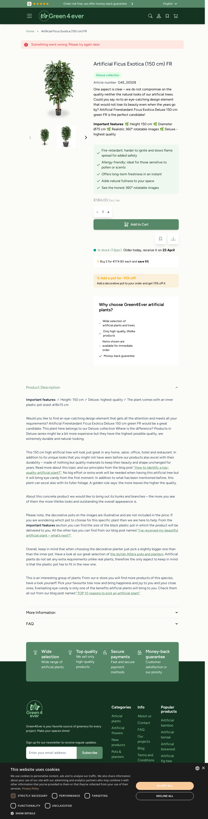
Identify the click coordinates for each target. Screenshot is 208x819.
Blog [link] (141, 748)
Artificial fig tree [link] (167, 758)
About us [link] (144, 716)
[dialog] (104, 791)
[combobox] (197, 768)
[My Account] (159, 16)
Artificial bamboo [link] (167, 722)
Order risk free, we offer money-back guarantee (98, 4)
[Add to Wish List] (160, 238)
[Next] (86, 137)
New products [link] (118, 742)
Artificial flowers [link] (118, 730)
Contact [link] (144, 723)
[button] (71, 813)
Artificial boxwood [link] (168, 746)
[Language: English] (170, 4)
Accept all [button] (165, 786)
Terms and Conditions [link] (146, 757)
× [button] (203, 768)
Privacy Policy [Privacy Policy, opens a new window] (30, 788)
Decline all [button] (164, 796)
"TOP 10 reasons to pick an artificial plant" (108, 593)
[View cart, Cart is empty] (176, 16)
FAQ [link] (141, 730)
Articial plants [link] (117, 718)
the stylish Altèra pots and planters (136, 554)
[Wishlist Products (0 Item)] (167, 16)
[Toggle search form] (150, 16)
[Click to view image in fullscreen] (58, 88)
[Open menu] (29, 16)
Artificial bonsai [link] (167, 734)
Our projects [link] (144, 738)
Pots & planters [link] (118, 754)
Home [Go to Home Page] (30, 31)
